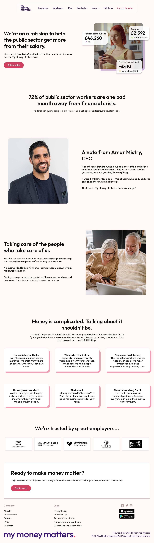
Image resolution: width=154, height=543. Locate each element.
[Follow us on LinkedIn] (122, 505)
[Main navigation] (75, 8)
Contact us (9, 525)
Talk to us (108, 8)
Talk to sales (14, 65)
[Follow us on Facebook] (126, 505)
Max (70, 8)
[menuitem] (43, 8)
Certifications (10, 514)
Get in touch (21, 488)
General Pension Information (68, 525)
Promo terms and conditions (67, 522)
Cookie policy (60, 514)
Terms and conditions (64, 518)
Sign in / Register (125, 8)
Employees (58, 8)
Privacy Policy (60, 510)
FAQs (6, 522)
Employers (43, 8)
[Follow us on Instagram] (131, 505)
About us (8, 510)
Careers (7, 518)
